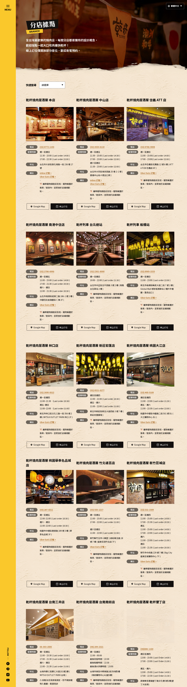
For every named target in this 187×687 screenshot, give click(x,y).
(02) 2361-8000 (97, 271)
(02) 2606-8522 (47, 392)
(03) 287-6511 (46, 509)
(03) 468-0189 (147, 392)
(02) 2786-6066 (47, 271)
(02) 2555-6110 (97, 146)
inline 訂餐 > (46, 173)
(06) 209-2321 (96, 619)
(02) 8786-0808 (147, 146)
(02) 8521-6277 (97, 390)
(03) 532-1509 (147, 509)
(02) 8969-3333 (147, 271)
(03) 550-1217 (96, 509)
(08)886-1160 (146, 619)
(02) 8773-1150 (47, 146)
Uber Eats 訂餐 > (48, 176)
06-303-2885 (46, 646)
